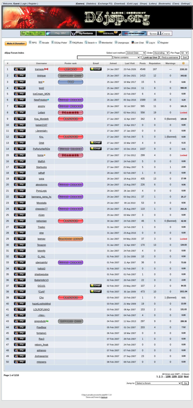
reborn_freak (41, 344)
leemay (41, 238)
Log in (150, 42)
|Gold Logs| (132, 3)
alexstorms (41, 184)
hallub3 (41, 268)
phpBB (104, 395)
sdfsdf (41, 173)
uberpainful (41, 262)
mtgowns (41, 362)
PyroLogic (41, 190)
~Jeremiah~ (41, 130)
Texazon (41, 245)
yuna (41, 178)
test (40, 82)
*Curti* (41, 291)
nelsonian (41, 221)
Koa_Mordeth (41, 119)
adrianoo (41, 350)
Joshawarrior (41, 356)
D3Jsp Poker (59, 42)
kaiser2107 (41, 125)
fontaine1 (41, 333)
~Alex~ (41, 315)
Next (186, 376)
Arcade (44, 42)
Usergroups (122, 42)
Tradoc (41, 227)
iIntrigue (41, 75)
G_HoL (41, 256)
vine (41, 232)
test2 (41, 88)
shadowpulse (41, 274)
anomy (41, 106)
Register (33, 3)
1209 (174, 376)
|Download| (119, 3)
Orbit (41, 143)
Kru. (41, 136)
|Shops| (143, 3)
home (40, 155)
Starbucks (41, 167)
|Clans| (175, 3)
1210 (180, 376)
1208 (168, 376)
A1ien (42, 215)
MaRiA (41, 161)
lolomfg (41, 250)
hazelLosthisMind (41, 303)
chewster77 (41, 208)
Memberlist (105, 42)
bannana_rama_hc (41, 196)
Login (24, 3)
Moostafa (41, 203)
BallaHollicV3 (42, 280)
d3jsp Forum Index (14, 53)
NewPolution (40, 99)
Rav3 (41, 339)
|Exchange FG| (105, 3)
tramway (39, 69)
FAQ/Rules (76, 42)
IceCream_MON (41, 94)
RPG (33, 42)
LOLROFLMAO (41, 309)
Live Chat (137, 42)
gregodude (40, 321)
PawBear (41, 327)
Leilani (41, 112)
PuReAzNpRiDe (41, 149)
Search (90, 42)
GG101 (41, 286)
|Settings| (185, 3)
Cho (41, 297)
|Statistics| (91, 3)
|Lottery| (153, 3)
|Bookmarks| (165, 3)
